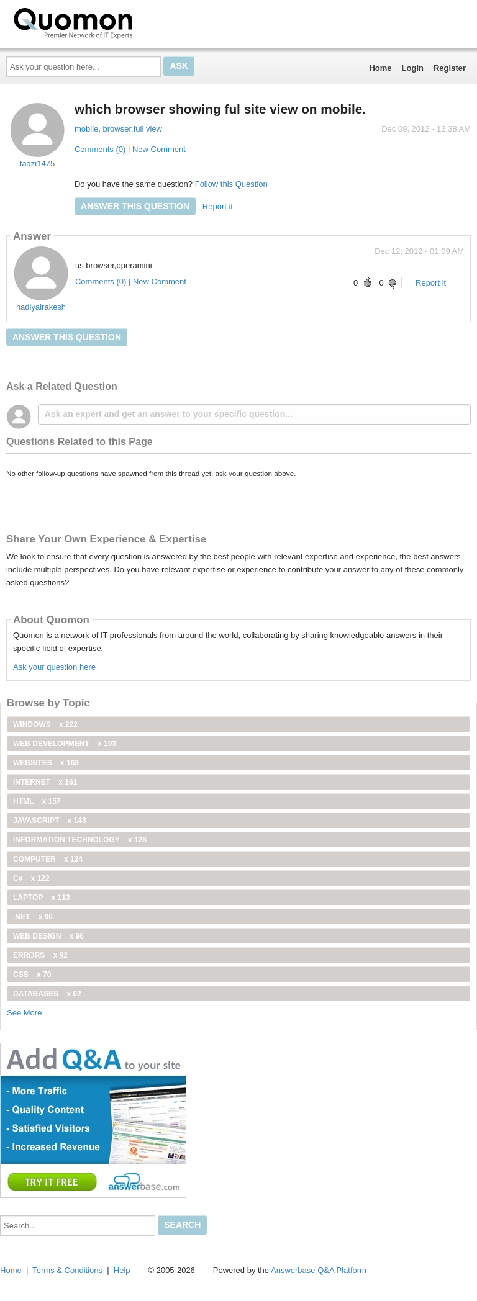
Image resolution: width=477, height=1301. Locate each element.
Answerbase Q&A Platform (318, 1270)
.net (33, 916)
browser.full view (132, 128)
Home (380, 68)
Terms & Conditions (67, 1270)
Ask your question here (54, 667)
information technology (80, 839)
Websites (46, 763)
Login (413, 68)
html (36, 801)
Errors (40, 955)
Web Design (48, 936)
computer (48, 859)
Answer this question (135, 206)
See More (24, 1012)
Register (450, 68)
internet (45, 782)
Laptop (41, 897)
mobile (86, 128)
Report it (217, 206)
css (32, 974)
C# (31, 878)
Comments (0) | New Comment (130, 149)
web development (64, 743)
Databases (47, 993)
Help (122, 1270)
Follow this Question (231, 184)
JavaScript (49, 820)
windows (45, 724)
